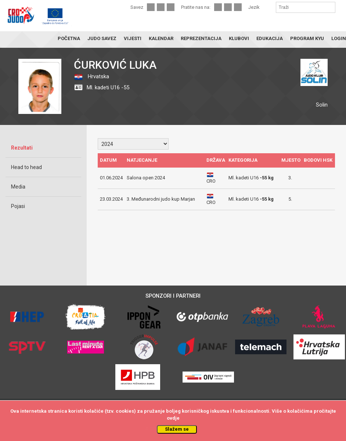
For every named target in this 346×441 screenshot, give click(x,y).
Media (18, 187)
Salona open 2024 (146, 177)
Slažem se (177, 429)
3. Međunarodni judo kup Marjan (161, 199)
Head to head (26, 167)
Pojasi (18, 206)
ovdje (173, 418)
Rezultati (22, 148)
